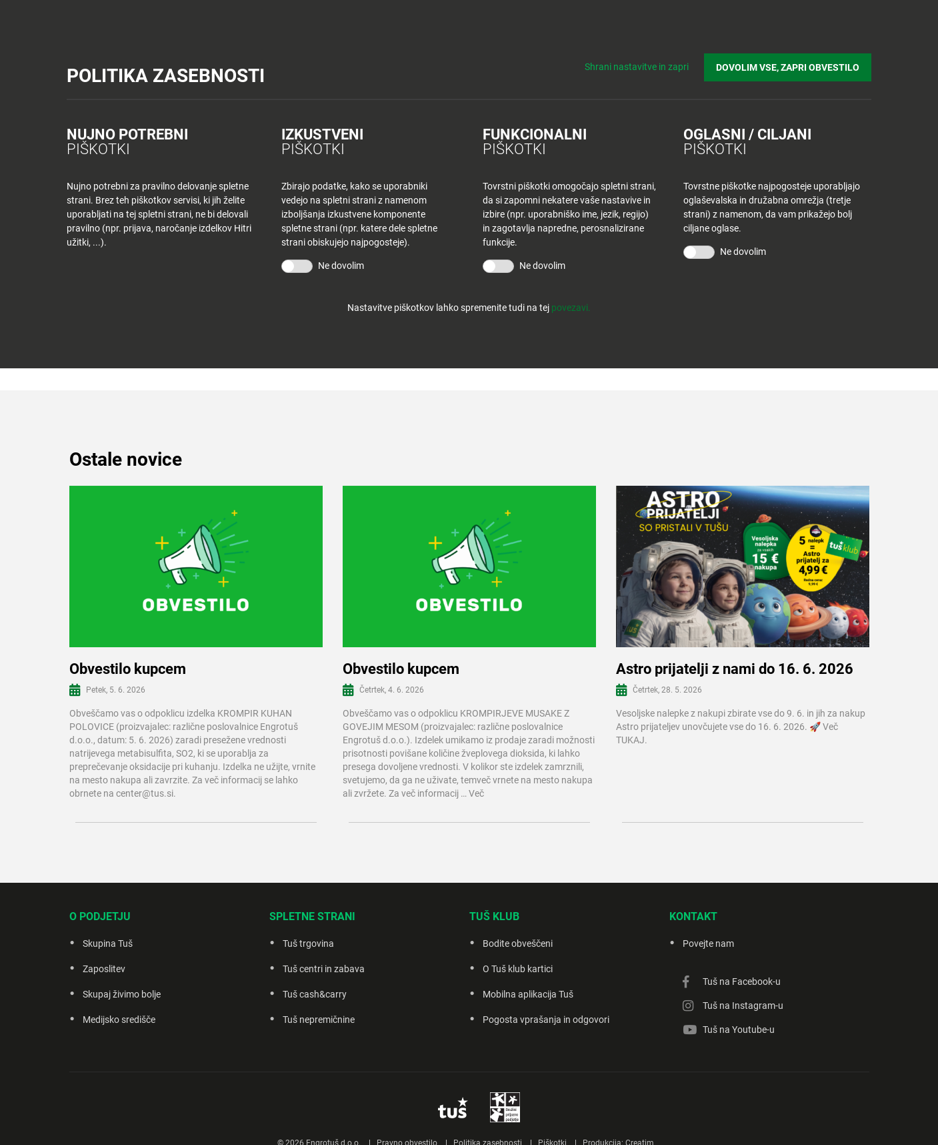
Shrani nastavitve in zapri (637, 66)
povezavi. (571, 307)
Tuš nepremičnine (319, 1019)
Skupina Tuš (108, 943)
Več (476, 793)
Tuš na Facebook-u (742, 981)
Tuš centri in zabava (324, 969)
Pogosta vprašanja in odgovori (546, 1019)
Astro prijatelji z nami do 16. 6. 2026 (734, 669)
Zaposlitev (104, 969)
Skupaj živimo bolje (122, 994)
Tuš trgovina (308, 943)
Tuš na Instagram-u (743, 1005)
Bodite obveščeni (518, 943)
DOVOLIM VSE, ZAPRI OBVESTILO (787, 67)
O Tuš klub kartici (518, 969)
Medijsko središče (119, 1019)
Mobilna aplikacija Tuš (528, 994)
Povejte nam (708, 943)
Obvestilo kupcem (127, 669)
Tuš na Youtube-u (739, 1029)
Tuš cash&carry (315, 994)
